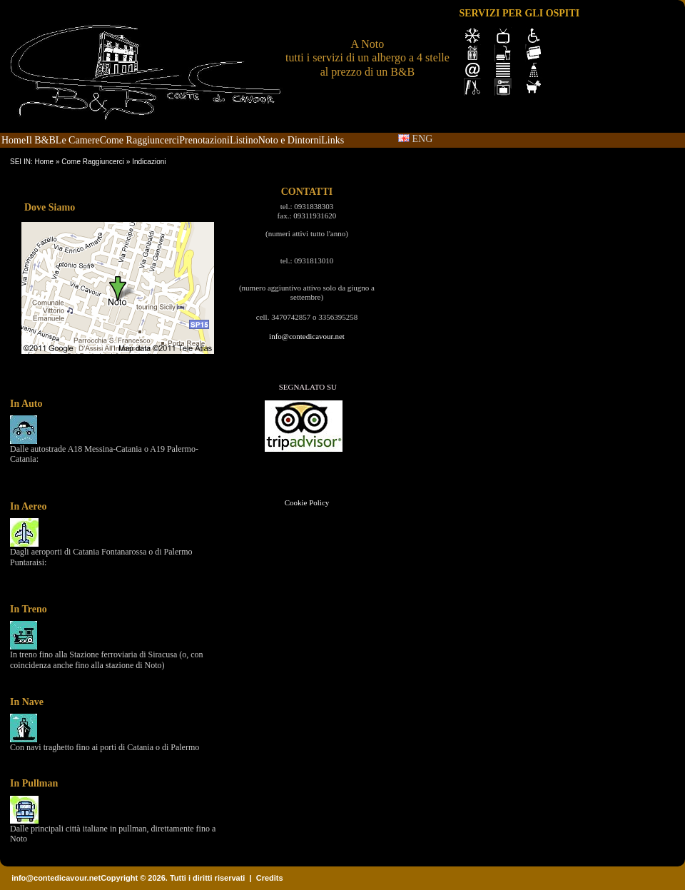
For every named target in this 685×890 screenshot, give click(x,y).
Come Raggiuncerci (140, 140)
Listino (244, 140)
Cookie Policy (307, 502)
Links (332, 140)
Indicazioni (149, 162)
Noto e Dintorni (290, 140)
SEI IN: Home (32, 162)
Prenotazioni (204, 140)
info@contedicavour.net (307, 336)
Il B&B (41, 140)
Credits (269, 878)
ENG (415, 138)
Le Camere (78, 140)
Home (13, 140)
